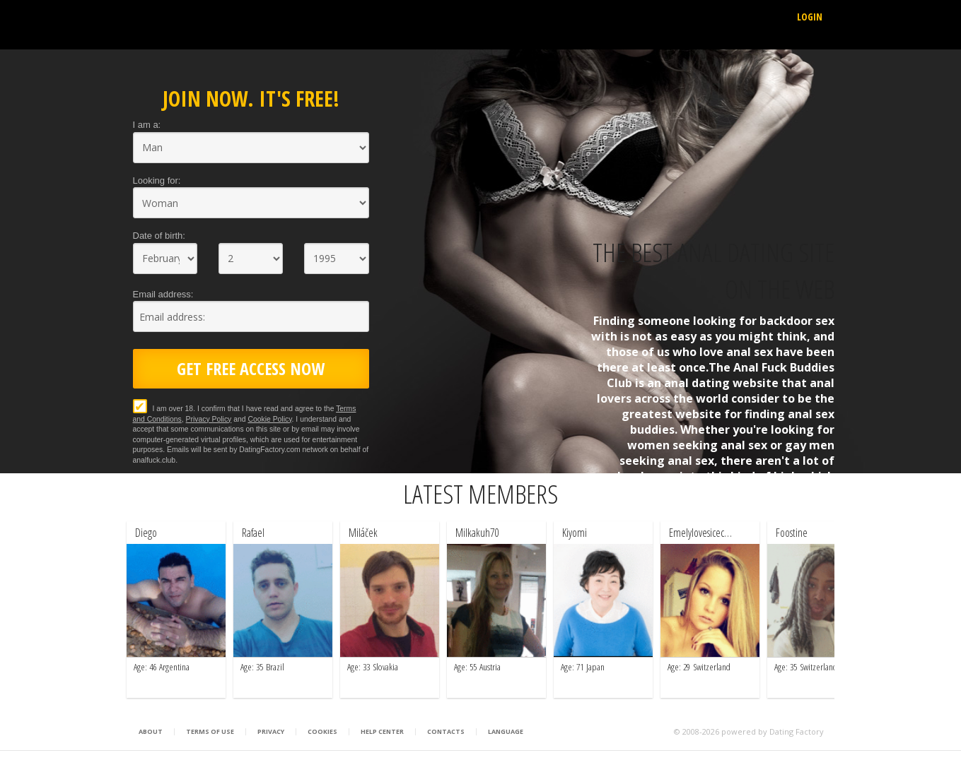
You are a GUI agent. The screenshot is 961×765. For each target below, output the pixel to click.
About (151, 731)
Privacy (270, 731)
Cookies (322, 731)
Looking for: (157, 180)
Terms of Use (210, 731)
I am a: (147, 124)
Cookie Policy (269, 419)
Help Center (382, 731)
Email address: (163, 294)
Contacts (446, 731)
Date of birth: (159, 235)
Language (505, 731)
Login (809, 16)
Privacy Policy (209, 419)
